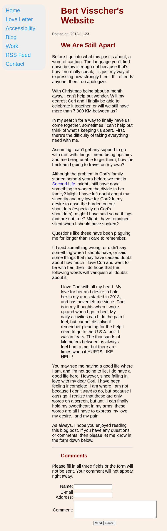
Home (13, 10)
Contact (15, 64)
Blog (11, 37)
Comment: (63, 511)
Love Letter (19, 19)
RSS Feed (18, 55)
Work (12, 46)
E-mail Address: (64, 495)
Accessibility (20, 28)
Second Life (63, 183)
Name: (66, 486)
